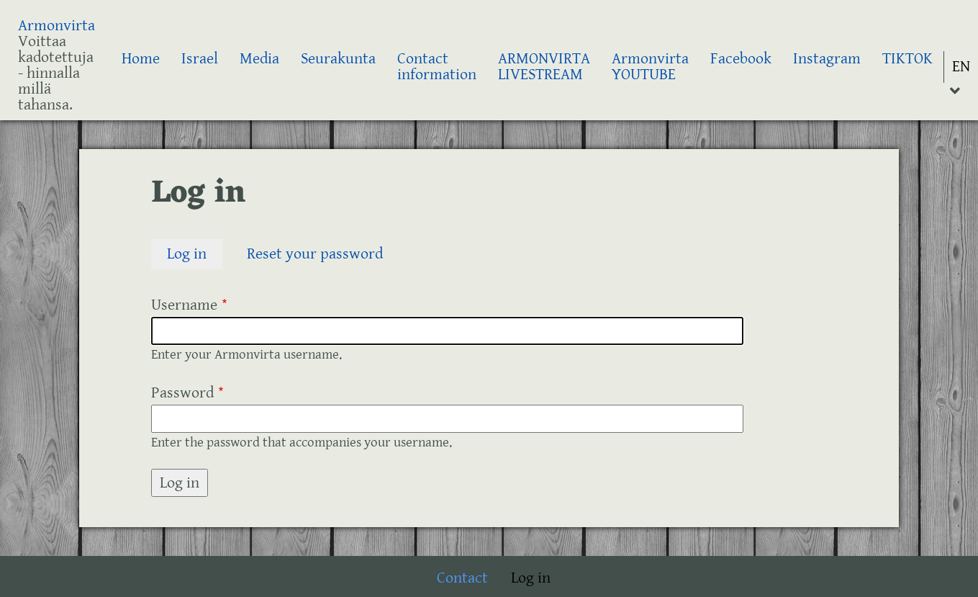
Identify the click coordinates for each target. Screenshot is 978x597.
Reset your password (315, 254)
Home (141, 59)
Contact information (436, 67)
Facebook (740, 59)
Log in (194, 255)
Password (182, 393)
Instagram (827, 59)
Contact (462, 578)
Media (259, 59)
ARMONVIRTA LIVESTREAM (544, 67)
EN (961, 67)
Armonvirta (56, 26)
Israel (199, 59)
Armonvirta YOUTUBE (650, 67)
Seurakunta (338, 59)
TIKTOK (907, 59)
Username (184, 305)
